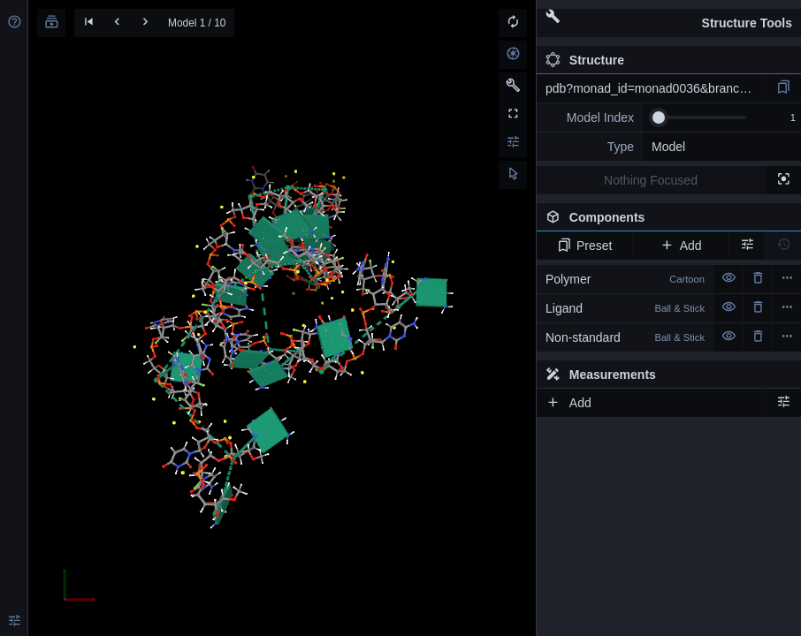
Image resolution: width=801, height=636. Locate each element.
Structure (584, 60)
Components (664, 220)
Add (680, 245)
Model (668, 147)
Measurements (600, 374)
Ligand (625, 308)
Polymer (625, 279)
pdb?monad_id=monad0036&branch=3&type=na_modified (655, 88)
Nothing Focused (651, 180)
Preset (585, 245)
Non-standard (625, 337)
